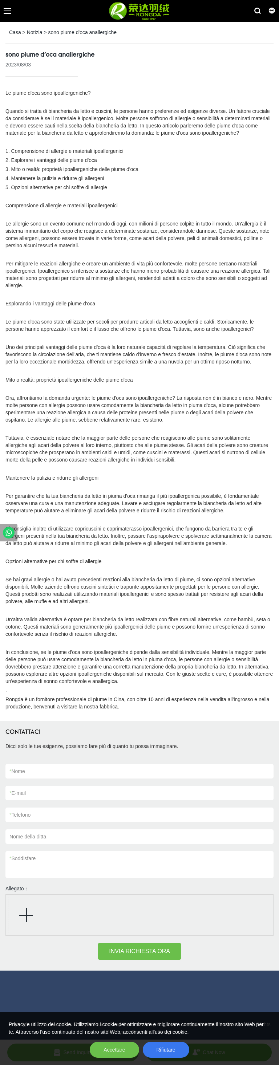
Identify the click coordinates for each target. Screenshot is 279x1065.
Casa (15, 32)
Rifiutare (166, 1050)
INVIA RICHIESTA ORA (139, 951)
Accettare (114, 1050)
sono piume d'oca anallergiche (82, 32)
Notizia (35, 32)
